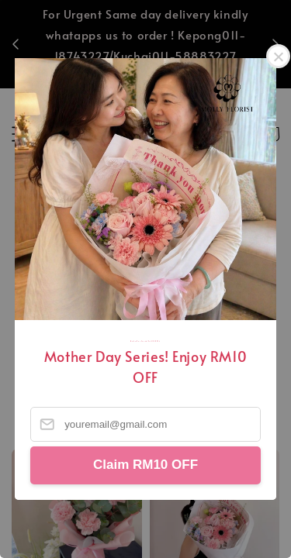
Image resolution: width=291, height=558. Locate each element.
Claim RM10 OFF (145, 464)
